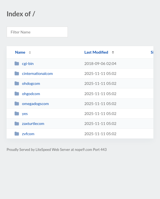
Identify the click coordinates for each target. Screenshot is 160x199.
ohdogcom (27, 83)
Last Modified (96, 52)
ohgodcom (27, 93)
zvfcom (24, 133)
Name (20, 52)
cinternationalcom (33, 73)
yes (21, 113)
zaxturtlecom (29, 123)
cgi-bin (23, 63)
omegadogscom (31, 103)
